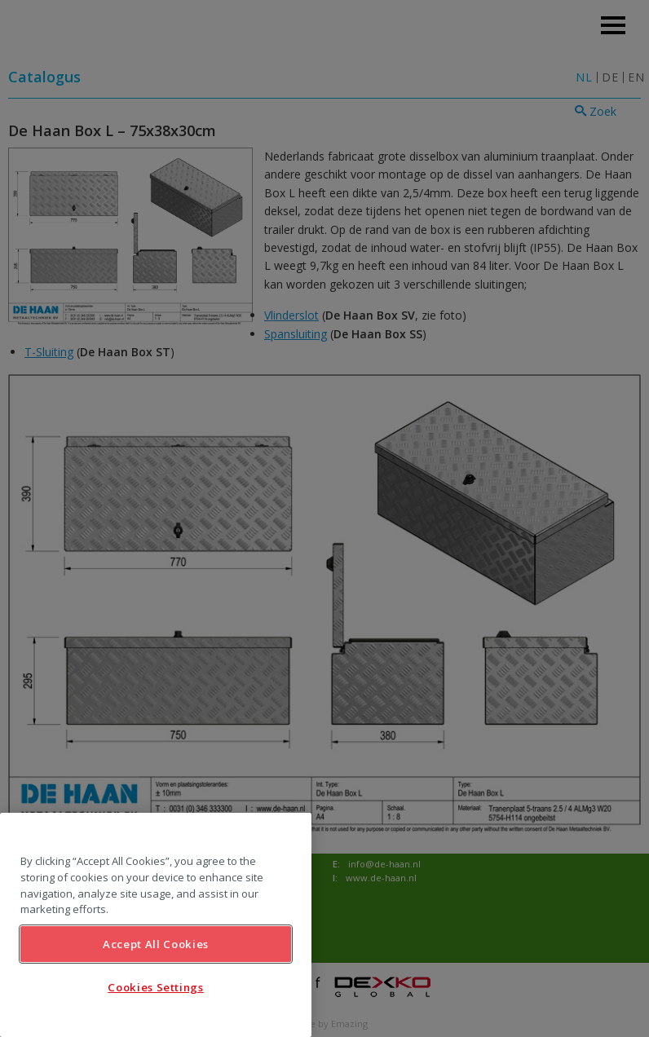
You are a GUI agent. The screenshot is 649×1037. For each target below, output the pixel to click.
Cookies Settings (156, 987)
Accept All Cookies (156, 944)
